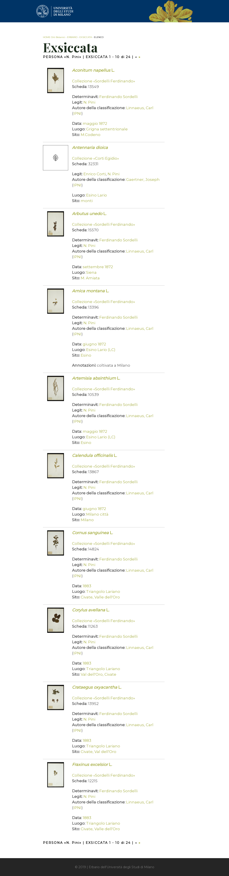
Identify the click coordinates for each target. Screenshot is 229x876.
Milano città (97, 514)
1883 (87, 586)
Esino (86, 355)
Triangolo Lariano (103, 591)
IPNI (77, 113)
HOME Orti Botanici (54, 37)
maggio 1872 (95, 123)
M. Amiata (90, 278)
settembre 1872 (98, 267)
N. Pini (89, 102)
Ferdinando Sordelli (118, 96)
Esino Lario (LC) (100, 349)
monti (87, 201)
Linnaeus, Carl (139, 108)
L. (93, 70)
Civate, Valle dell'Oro (100, 597)
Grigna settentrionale (107, 129)
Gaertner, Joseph (143, 179)
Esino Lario (96, 195)
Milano (87, 520)
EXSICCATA (85, 37)
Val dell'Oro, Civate (98, 674)
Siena (91, 272)
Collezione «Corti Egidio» (95, 158)
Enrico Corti (94, 174)
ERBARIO (72, 37)
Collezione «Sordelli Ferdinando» (103, 81)
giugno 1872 (94, 344)
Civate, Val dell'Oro (98, 751)
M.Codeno (90, 134)
